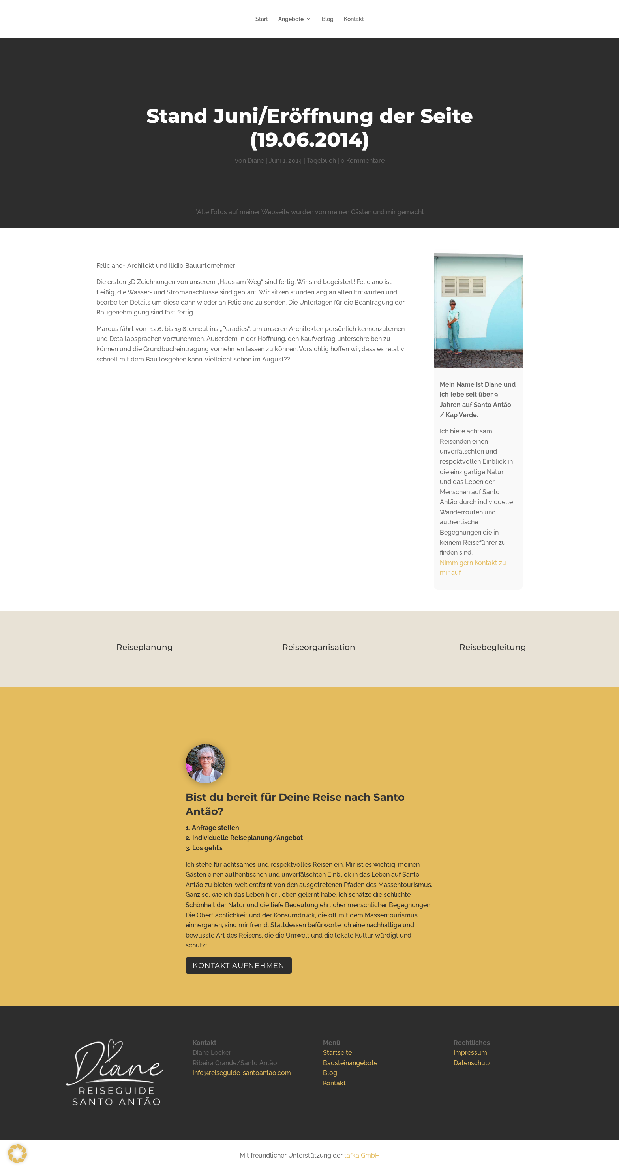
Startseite (337, 1052)
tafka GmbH (362, 1155)
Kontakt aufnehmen (239, 965)
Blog (328, 19)
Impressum (470, 1052)
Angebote (291, 19)
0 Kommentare (363, 160)
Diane (256, 160)
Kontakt (354, 19)
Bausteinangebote (350, 1063)
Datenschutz (472, 1063)
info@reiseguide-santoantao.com (242, 1073)
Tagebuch (321, 160)
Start (261, 19)
